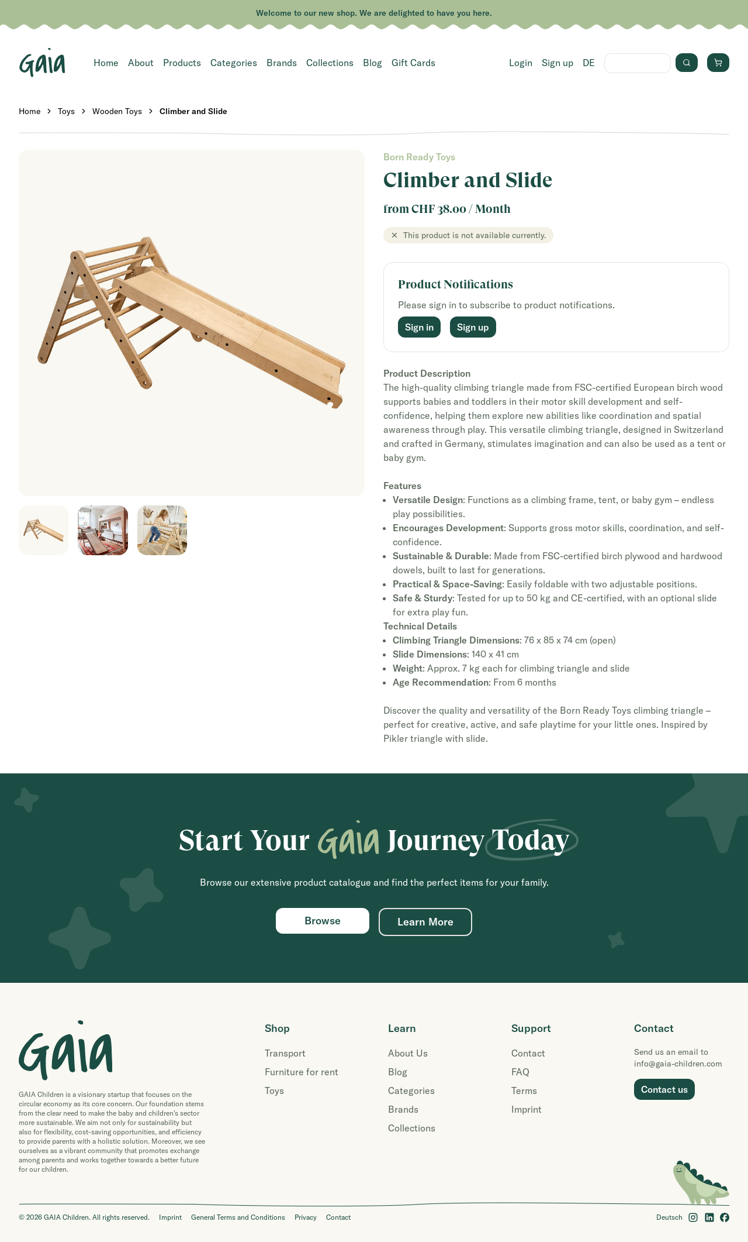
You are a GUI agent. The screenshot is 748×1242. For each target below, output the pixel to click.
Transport (285, 1053)
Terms (524, 1090)
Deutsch (669, 1217)
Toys (66, 111)
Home (106, 62)
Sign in (419, 327)
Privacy (306, 1217)
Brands (281, 62)
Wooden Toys (117, 111)
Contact (528, 1053)
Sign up (557, 62)
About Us (408, 1053)
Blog (372, 62)
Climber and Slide (193, 111)
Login (520, 62)
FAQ (520, 1072)
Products (182, 62)
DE (589, 62)
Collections (330, 62)
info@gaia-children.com (678, 1063)
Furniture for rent (301, 1072)
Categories (233, 62)
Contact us (664, 1089)
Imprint (526, 1109)
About (141, 62)
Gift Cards (413, 62)
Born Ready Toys (419, 157)
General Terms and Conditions (238, 1217)
